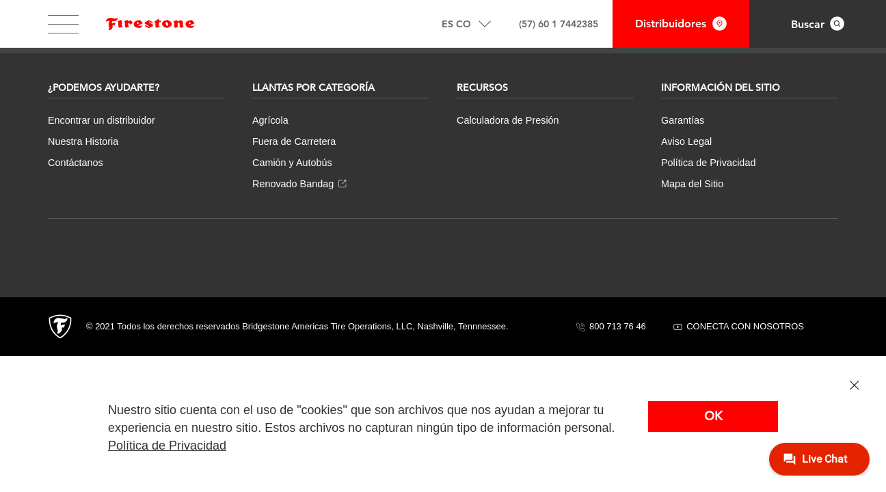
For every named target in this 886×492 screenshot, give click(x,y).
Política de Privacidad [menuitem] (708, 162)
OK (713, 416)
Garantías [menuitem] (682, 120)
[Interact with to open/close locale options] (466, 24)
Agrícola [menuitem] (270, 120)
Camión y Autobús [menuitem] (292, 162)
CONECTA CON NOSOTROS (738, 326)
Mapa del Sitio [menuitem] (692, 183)
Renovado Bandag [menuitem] (299, 183)
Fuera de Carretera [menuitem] (294, 141)
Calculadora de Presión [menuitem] (508, 120)
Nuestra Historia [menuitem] (83, 141)
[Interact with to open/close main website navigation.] (63, 24)
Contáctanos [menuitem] (75, 162)
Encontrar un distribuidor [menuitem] (101, 120)
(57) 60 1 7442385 (558, 24)
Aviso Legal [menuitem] (686, 141)
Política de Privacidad (167, 445)
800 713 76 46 (611, 326)
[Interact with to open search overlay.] (817, 24)
